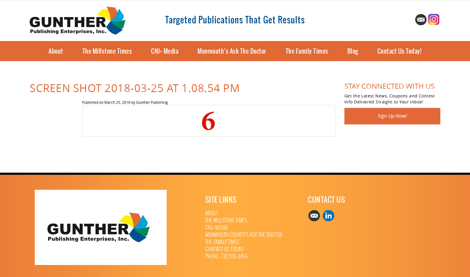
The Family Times (307, 51)
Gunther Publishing (152, 102)
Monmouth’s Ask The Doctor (232, 51)
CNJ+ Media (164, 51)
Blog (352, 51)
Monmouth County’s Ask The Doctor (244, 235)
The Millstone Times (107, 51)
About (56, 51)
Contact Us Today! (399, 51)
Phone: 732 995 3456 (226, 256)
